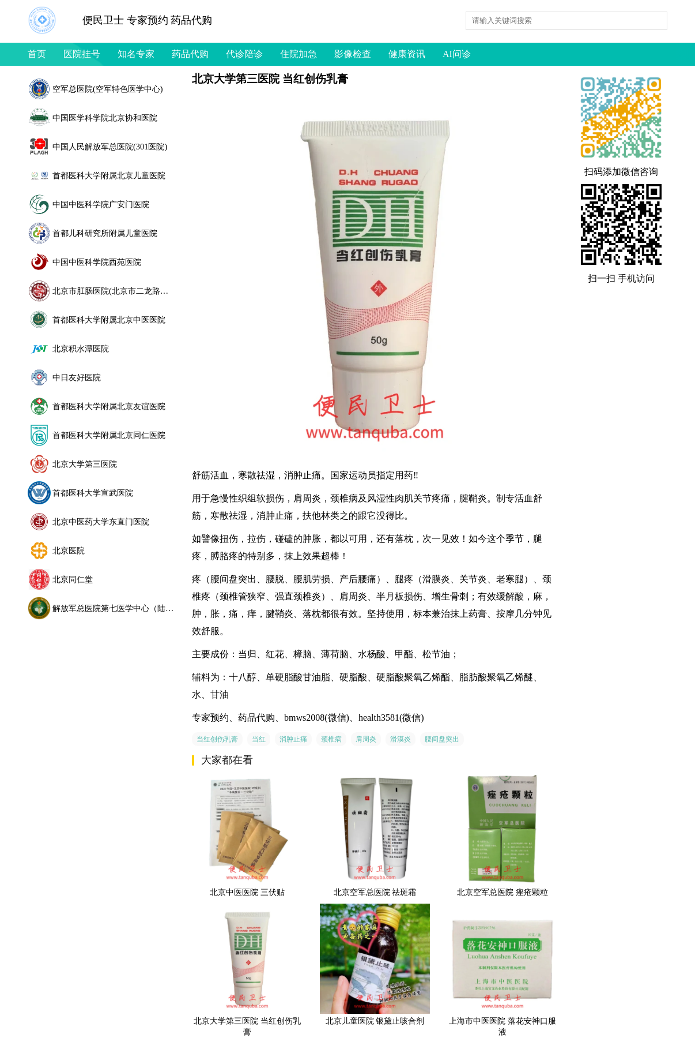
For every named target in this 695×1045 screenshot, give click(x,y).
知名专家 (136, 54)
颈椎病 (331, 739)
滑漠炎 (400, 739)
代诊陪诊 (244, 54)
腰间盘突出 (442, 739)
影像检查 (352, 54)
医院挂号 (81, 54)
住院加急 (298, 54)
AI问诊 (457, 54)
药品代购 (190, 54)
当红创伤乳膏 (217, 739)
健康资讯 (406, 54)
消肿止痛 (293, 739)
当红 (259, 739)
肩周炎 (366, 739)
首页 (37, 54)
